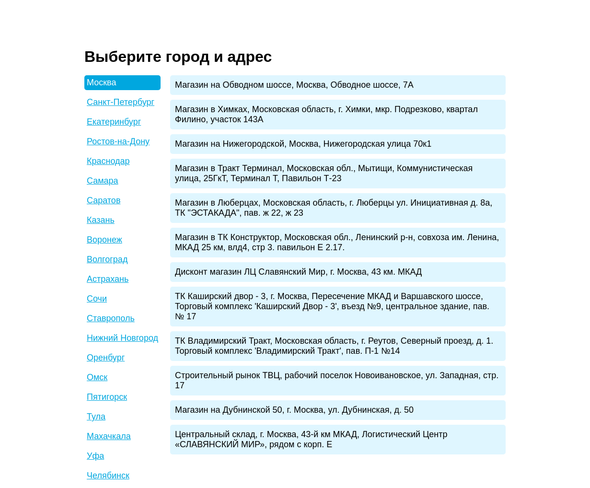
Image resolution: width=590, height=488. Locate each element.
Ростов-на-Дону (118, 141)
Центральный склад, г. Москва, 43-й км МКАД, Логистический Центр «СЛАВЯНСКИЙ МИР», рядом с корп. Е (311, 439)
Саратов (103, 200)
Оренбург (106, 357)
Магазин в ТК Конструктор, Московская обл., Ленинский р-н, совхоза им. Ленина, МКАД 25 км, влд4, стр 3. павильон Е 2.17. (337, 242)
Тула (96, 416)
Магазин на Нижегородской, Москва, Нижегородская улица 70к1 (303, 144)
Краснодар (108, 161)
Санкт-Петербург (120, 102)
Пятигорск (107, 397)
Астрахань (107, 279)
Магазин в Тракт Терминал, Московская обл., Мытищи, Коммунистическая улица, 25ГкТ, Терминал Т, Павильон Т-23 (324, 173)
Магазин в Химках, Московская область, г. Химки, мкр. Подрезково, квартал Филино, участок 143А (326, 114)
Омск (97, 377)
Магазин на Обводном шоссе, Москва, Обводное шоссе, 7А (294, 85)
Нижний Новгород (122, 338)
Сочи (97, 298)
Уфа (95, 456)
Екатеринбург (114, 122)
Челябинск (108, 475)
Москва (101, 82)
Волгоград (107, 259)
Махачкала (109, 436)
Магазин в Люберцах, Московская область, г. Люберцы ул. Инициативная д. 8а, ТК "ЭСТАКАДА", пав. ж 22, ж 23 (333, 208)
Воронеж (104, 239)
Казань (101, 220)
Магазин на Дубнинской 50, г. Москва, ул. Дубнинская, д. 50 (294, 410)
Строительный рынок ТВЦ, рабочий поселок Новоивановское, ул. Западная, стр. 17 (336, 380)
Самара (102, 181)
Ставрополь (111, 318)
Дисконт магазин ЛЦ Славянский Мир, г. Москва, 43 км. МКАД (298, 272)
